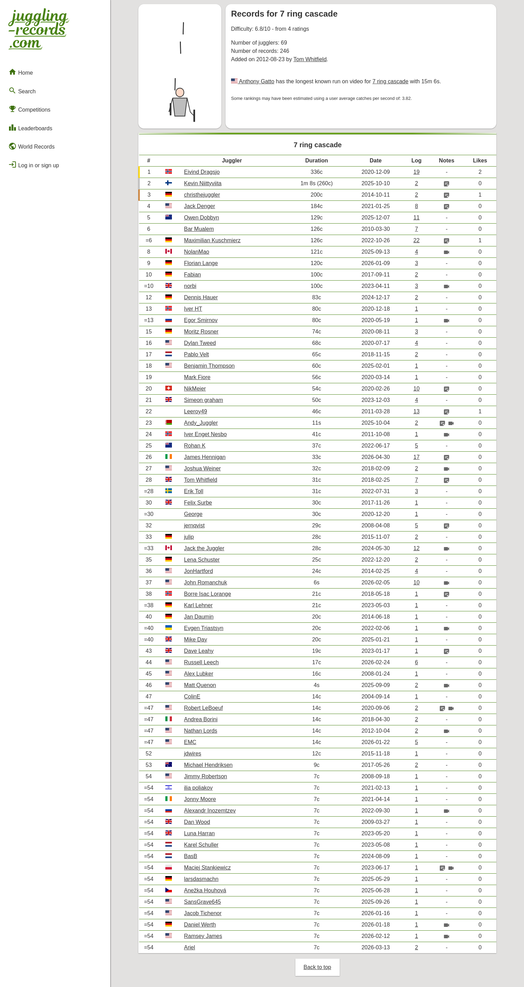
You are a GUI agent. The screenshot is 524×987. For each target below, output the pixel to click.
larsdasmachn (201, 879)
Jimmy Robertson (205, 776)
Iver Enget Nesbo (205, 434)
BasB (190, 856)
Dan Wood (197, 822)
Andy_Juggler (201, 423)
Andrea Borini (201, 719)
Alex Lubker (198, 674)
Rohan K (194, 446)
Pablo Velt (196, 354)
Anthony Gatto (256, 81)
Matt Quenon (200, 685)
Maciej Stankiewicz (207, 868)
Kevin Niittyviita (202, 183)
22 (416, 240)
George (193, 514)
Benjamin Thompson (209, 366)
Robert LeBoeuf (203, 708)
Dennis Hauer (201, 297)
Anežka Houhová (205, 890)
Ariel (189, 947)
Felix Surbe (198, 503)
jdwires (192, 753)
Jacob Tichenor (203, 913)
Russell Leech (201, 662)
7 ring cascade (390, 81)
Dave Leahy (198, 651)
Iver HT (193, 309)
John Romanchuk (205, 582)
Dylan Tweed (200, 343)
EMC (190, 742)
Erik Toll (193, 491)
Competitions (29, 109)
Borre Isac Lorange (207, 594)
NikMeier (195, 389)
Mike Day (195, 639)
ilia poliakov (198, 788)
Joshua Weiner (202, 468)
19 (416, 172)
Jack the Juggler (204, 548)
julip (189, 537)
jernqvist (194, 525)
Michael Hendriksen (208, 765)
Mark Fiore (197, 377)
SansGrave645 (202, 902)
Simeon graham (203, 400)
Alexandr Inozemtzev (210, 811)
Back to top (317, 967)
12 (416, 548)
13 (416, 411)
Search (22, 90)
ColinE (192, 696)
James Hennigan (205, 457)
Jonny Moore (200, 799)
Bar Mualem (199, 229)
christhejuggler (202, 195)
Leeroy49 (195, 411)
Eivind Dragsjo (202, 172)
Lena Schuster (202, 560)
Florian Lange (201, 263)
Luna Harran (199, 833)
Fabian (192, 275)
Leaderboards (30, 127)
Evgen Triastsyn (203, 628)
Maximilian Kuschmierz (212, 240)
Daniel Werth (200, 925)
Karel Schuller (201, 845)
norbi (190, 286)
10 (416, 389)
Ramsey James (203, 936)
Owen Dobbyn (201, 217)
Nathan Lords (200, 731)
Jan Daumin (198, 617)
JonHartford (198, 571)
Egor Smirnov (201, 320)
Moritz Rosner (201, 332)
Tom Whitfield (310, 59)
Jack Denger (199, 206)
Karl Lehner (198, 605)
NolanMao (196, 252)
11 (416, 217)
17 (416, 457)
